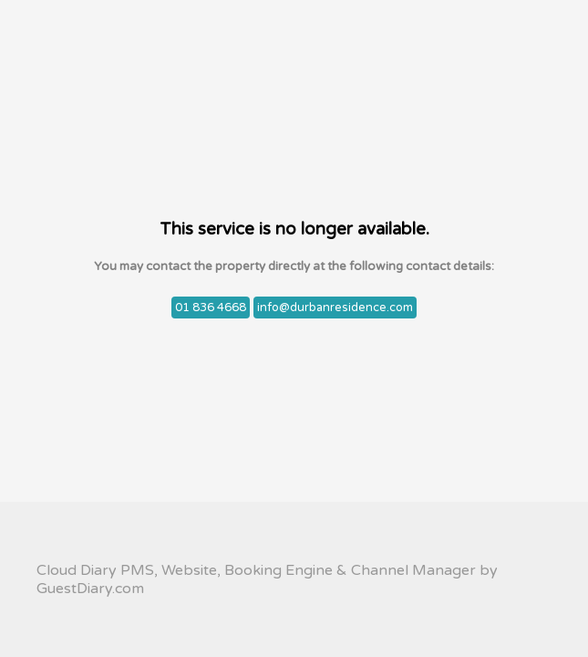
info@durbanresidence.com (335, 307)
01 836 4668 (210, 307)
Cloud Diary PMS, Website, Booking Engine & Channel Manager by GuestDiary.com (267, 579)
